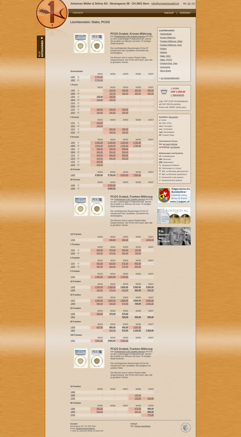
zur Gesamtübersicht (170, 78)
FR (193, 4)
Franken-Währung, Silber (171, 41)
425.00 (100, 155)
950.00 (150, 290)
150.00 (112, 90)
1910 (73, 103)
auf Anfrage (175, 147)
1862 (73, 77)
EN (189, 4)
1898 (73, 185)
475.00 (112, 250)
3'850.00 (99, 341)
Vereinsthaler (166, 34)
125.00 (100, 100)
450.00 (112, 240)
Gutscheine (165, 67)
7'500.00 (137, 175)
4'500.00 (150, 300)
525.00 (125, 290)
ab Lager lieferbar (170, 144)
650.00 (125, 149)
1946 (73, 290)
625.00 (112, 263)
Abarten (163, 52)
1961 (73, 317)
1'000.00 (99, 142)
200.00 (125, 90)
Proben (163, 49)
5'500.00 (124, 341)
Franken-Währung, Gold (171, 45)
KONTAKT (185, 13)
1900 (73, 90)
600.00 (125, 155)
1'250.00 (124, 142)
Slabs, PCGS (166, 60)
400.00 (150, 90)
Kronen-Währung (167, 38)
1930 (73, 287)
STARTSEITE (78, 13)
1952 (73, 341)
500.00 (100, 149)
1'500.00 (111, 277)
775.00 (150, 415)
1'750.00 (137, 142)
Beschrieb (173, 117)
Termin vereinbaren (142, 426)
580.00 (100, 304)
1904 (73, 97)
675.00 (125, 263)
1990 (73, 395)
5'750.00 (99, 77)
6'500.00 (111, 185)
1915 (73, 109)
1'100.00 (111, 142)
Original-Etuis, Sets (168, 63)
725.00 (138, 250)
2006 (73, 398)
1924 (73, 240)
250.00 (138, 90)
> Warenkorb (177, 95)
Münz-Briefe (165, 71)
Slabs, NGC (165, 56)
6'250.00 (124, 175)
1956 (73, 314)
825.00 (100, 327)
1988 (73, 392)
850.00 (138, 263)
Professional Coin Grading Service (129, 36)
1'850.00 (124, 300)
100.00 (100, 109)
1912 (73, 123)
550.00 (112, 149)
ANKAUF (169, 13)
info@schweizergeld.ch (165, 3)
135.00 (138, 395)
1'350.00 (99, 277)
